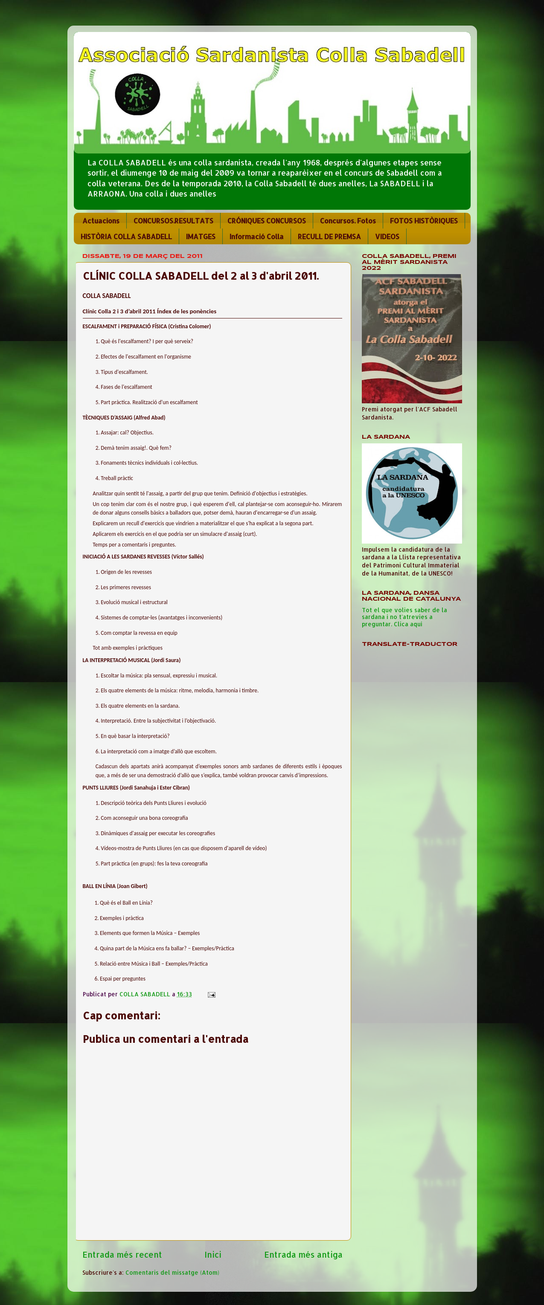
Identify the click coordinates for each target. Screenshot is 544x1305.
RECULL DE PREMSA (329, 236)
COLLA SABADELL (145, 994)
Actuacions (100, 220)
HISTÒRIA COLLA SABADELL (126, 236)
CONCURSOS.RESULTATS (173, 220)
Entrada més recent (122, 1254)
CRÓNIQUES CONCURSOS (266, 220)
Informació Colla (257, 236)
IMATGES (200, 236)
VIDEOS (387, 236)
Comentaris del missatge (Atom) (172, 1272)
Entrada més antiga (303, 1254)
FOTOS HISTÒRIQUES (424, 220)
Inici (212, 1254)
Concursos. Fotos (348, 220)
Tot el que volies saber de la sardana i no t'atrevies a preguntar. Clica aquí (404, 616)
